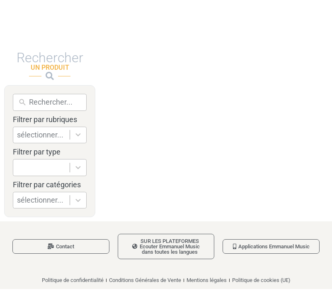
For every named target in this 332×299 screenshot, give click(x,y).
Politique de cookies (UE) (261, 280)
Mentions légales (207, 280)
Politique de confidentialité (73, 280)
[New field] (55, 102)
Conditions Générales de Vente (145, 280)
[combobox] (43, 135)
